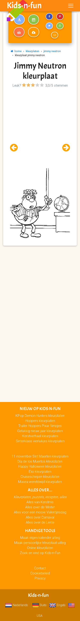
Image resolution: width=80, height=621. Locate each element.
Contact (40, 568)
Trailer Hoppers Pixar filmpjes (40, 426)
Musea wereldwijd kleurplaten (40, 482)
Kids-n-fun (24, 5)
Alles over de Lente (40, 522)
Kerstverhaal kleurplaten (40, 436)
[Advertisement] (40, 128)
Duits (39, 605)
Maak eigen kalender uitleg (40, 537)
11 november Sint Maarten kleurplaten (40, 456)
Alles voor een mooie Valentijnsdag (40, 512)
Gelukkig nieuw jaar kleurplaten (40, 431)
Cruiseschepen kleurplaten (40, 476)
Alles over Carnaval (40, 517)
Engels (57, 605)
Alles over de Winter (40, 507)
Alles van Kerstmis (40, 502)
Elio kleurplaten (40, 471)
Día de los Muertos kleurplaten (40, 461)
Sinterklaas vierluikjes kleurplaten (40, 441)
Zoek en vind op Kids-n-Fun (40, 553)
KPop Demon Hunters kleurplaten (40, 415)
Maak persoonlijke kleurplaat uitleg (40, 543)
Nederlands (16, 605)
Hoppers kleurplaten (40, 421)
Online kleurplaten (40, 548)
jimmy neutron (52, 51)
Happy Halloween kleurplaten (40, 466)
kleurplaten (32, 51)
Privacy (40, 578)
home (16, 51)
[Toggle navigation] (71, 6)
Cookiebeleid (40, 573)
